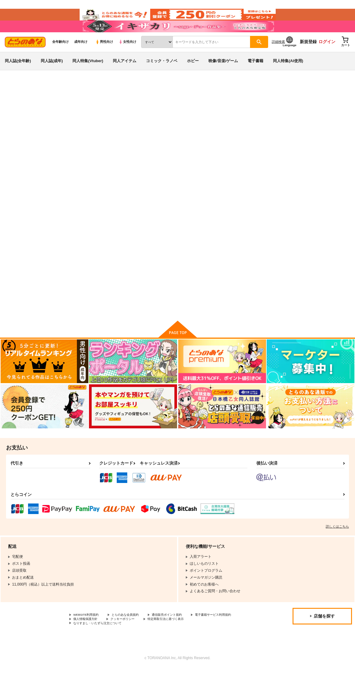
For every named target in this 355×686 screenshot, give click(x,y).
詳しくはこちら (337, 541)
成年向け (80, 54)
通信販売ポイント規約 (181, 630)
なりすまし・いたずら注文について (159, 640)
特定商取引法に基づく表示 (95, 640)
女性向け (127, 54)
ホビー (193, 73)
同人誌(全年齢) (18, 73)
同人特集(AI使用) (288, 73)
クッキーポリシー (186, 635)
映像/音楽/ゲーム (223, 73)
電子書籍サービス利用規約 (95, 635)
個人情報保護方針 (144, 635)
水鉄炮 (46, 128)
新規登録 (308, 54)
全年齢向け (60, 54)
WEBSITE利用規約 (88, 630)
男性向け (104, 54)
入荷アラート (260, 116)
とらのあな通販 (15, 100)
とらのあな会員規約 (133, 630)
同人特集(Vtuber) (87, 73)
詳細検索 (278, 54)
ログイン (327, 54)
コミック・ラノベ (161, 73)
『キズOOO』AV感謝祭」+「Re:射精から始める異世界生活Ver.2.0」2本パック (253, 128)
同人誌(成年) (52, 73)
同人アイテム (124, 73)
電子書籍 (255, 73)
